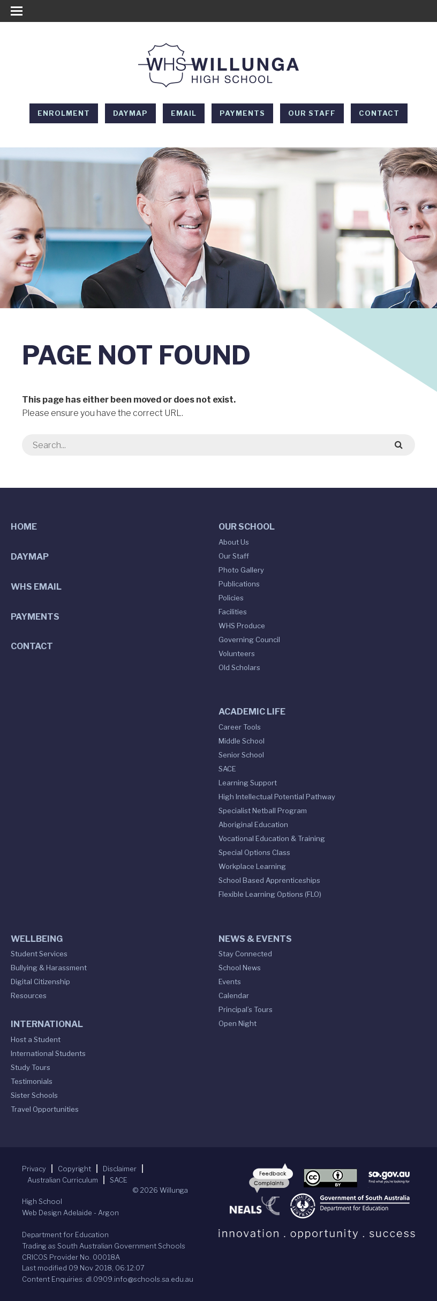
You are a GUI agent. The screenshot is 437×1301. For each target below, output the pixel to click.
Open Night (237, 1023)
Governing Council (249, 639)
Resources (29, 995)
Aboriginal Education (253, 824)
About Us (233, 542)
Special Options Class (254, 852)
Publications (239, 583)
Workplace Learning (252, 866)
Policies (231, 597)
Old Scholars (239, 667)
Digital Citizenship (40, 981)
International (47, 1024)
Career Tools (239, 727)
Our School (246, 527)
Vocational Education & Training (271, 838)
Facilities (232, 611)
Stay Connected (245, 953)
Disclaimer (120, 1168)
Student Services (39, 953)
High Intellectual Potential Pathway (276, 796)
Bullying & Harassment (49, 967)
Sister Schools (34, 1095)
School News (239, 967)
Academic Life (251, 712)
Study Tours (30, 1067)
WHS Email (36, 587)
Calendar (233, 995)
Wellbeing (37, 939)
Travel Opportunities (45, 1109)
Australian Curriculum (62, 1180)
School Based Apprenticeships (269, 880)
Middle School (241, 741)
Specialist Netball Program (262, 810)
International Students (48, 1053)
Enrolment (63, 113)
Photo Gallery (241, 570)
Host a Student (36, 1039)
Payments (242, 113)
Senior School (241, 754)
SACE (227, 768)
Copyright (74, 1168)
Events (229, 981)
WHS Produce (241, 625)
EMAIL (184, 113)
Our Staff (312, 113)
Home (24, 527)
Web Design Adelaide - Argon (70, 1212)
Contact (379, 113)
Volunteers (236, 653)
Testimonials (31, 1081)
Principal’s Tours (245, 1009)
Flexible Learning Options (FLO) (269, 894)
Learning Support (247, 782)
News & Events (255, 939)
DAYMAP (130, 113)
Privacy (34, 1168)
